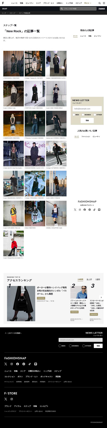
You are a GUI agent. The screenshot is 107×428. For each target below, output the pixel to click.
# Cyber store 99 (7, 168)
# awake (48, 78)
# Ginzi (26, 228)
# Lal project (34, 138)
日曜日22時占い (34, 371)
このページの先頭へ (12, 333)
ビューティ (29, 3)
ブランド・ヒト (48, 3)
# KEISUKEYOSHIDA (30, 168)
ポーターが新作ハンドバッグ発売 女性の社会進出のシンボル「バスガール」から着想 (53, 290)
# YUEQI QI (57, 198)
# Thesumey (28, 138)
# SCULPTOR (54, 228)
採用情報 (19, 381)
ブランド (7, 406)
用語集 (58, 377)
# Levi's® (38, 168)
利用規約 (42, 381)
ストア (38, 3)
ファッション (85, 136)
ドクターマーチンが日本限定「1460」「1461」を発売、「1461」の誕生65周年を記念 (98, 305)
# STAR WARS (44, 168)
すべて (75, 36)
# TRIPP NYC (28, 108)
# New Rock (24, 258)
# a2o (14, 108)
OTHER (99, 115)
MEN (77, 115)
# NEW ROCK (15, 78)
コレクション (9, 377)
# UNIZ (51, 108)
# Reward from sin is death (13, 258)
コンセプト (44, 406)
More (88, 3)
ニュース (14, 3)
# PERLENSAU (33, 198)
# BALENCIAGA (11, 198)
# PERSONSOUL (7, 78)
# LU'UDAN (64, 78)
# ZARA (52, 198)
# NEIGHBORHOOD (56, 78)
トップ (4, 13)
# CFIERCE (56, 138)
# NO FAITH (40, 78)
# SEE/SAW (41, 138)
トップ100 (69, 3)
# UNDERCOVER (7, 138)
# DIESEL (48, 228)
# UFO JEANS (10, 228)
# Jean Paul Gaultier (17, 168)
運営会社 (34, 381)
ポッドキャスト (46, 377)
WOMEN (88, 115)
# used (5, 108)
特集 (21, 3)
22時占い (60, 3)
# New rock (17, 228)
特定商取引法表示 (50, 411)
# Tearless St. (33, 78)
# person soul (49, 138)
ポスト (20, 377)
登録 (87, 120)
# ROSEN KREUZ (58, 108)
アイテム (17, 406)
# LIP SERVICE (55, 168)
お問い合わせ (68, 381)
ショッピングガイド (10, 411)
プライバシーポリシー (54, 381)
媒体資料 (26, 381)
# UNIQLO (9, 108)
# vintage (27, 78)
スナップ (79, 3)
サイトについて (9, 381)
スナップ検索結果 (24, 13)
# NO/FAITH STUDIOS (21, 198)
